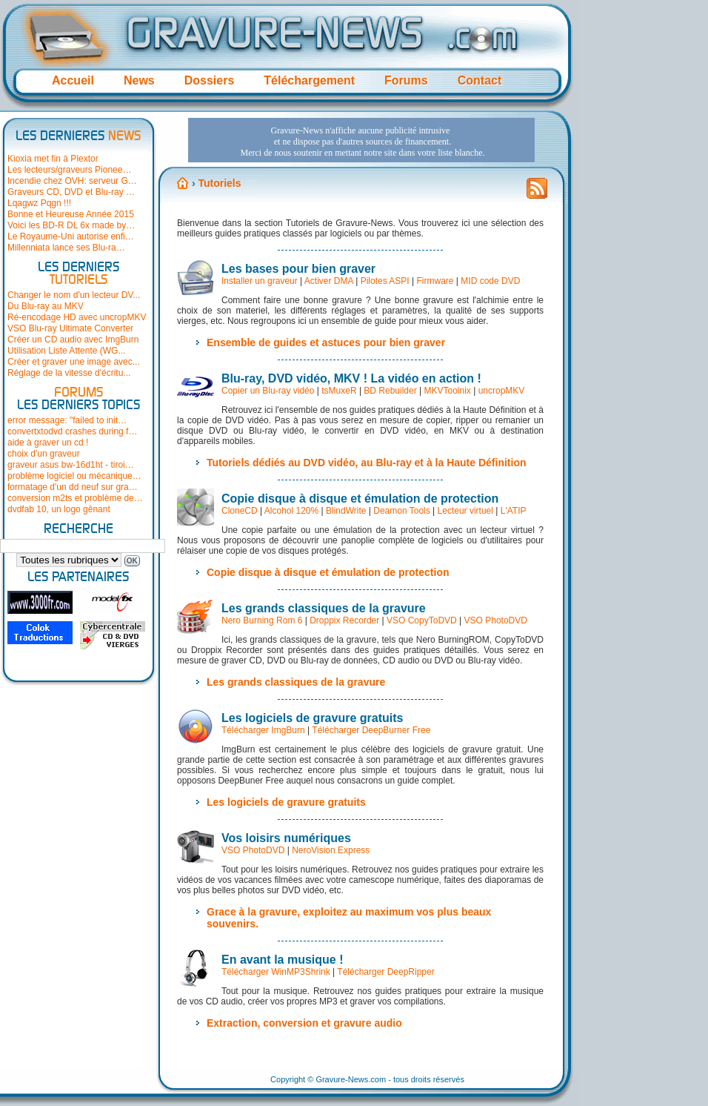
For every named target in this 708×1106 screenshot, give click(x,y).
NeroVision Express (331, 850)
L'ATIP (514, 511)
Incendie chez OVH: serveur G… (72, 181)
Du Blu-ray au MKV (45, 306)
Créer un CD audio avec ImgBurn (72, 339)
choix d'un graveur (43, 453)
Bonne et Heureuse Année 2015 (70, 214)
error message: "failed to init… (67, 420)
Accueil (73, 80)
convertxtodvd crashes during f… (72, 431)
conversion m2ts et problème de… (75, 498)
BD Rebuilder (390, 390)
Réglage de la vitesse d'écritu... (68, 373)
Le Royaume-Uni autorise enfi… (70, 236)
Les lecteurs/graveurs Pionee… (69, 170)
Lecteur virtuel (465, 511)
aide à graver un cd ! (47, 442)
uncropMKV (501, 390)
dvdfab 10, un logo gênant (58, 509)
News (139, 80)
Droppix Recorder (344, 620)
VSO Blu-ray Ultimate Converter (70, 328)
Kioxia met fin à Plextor (52, 158)
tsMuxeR (338, 390)
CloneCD (239, 511)
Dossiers (209, 80)
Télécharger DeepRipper (385, 972)
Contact (480, 80)
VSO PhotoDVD (495, 620)
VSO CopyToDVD (422, 620)
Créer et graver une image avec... (73, 362)
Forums (406, 80)
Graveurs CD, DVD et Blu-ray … (71, 192)
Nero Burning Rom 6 (261, 620)
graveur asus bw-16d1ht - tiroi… (70, 465)
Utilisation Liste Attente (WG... (66, 350)
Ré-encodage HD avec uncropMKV (76, 317)
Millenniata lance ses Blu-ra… (66, 247)
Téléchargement (309, 80)
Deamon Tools (401, 511)
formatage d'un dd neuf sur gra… (72, 487)
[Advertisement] (309, 210)
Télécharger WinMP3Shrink (275, 972)
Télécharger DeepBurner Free (371, 730)
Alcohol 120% (291, 511)
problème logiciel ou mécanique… (74, 476)
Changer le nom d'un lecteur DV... (73, 295)
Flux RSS (537, 193)
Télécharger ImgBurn (263, 730)
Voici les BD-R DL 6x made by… (71, 225)
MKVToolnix (447, 390)
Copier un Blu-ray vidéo (267, 390)
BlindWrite (346, 511)
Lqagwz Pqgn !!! (39, 203)
